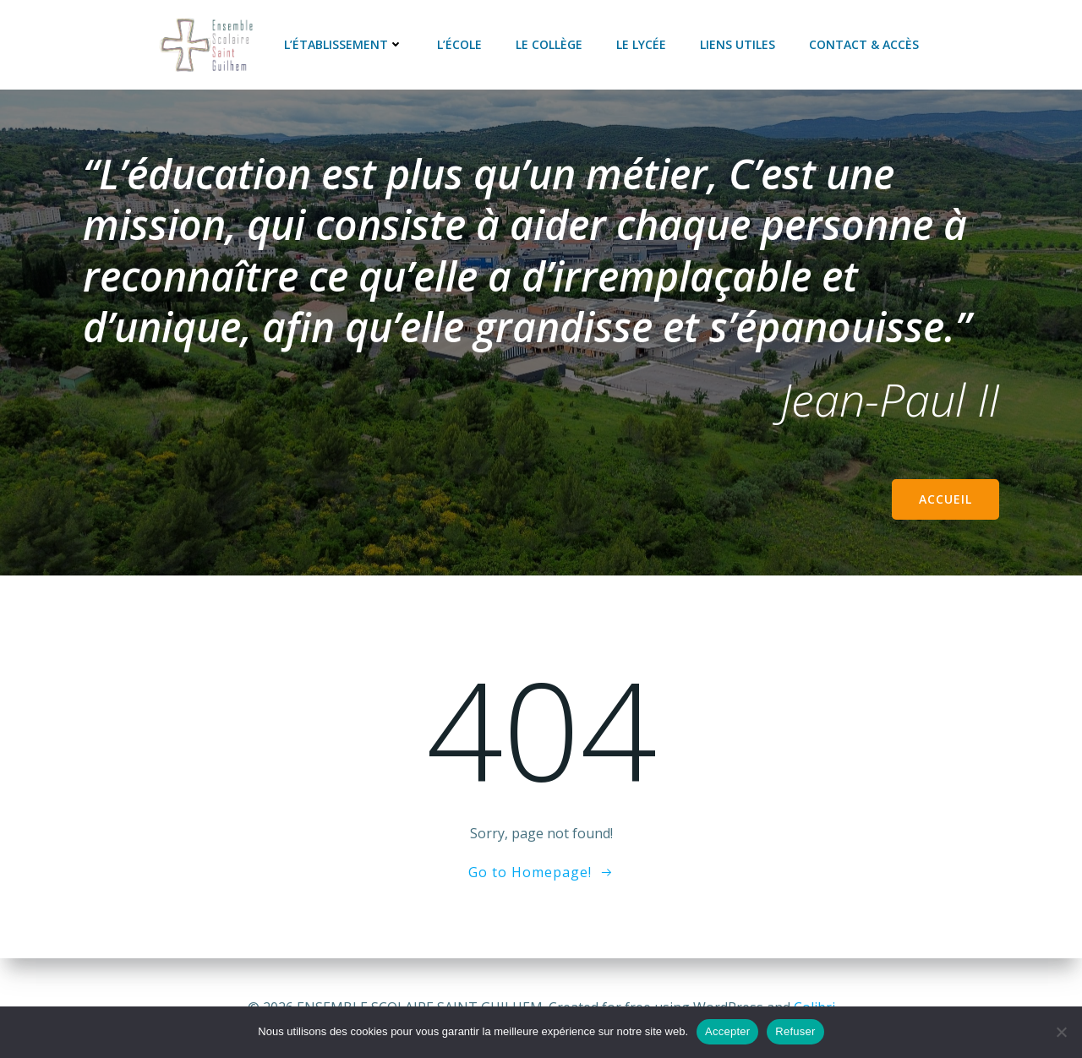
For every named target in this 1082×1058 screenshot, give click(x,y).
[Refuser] (1060, 1031)
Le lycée (641, 44)
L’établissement (343, 44)
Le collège (549, 44)
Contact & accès (864, 44)
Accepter (727, 1031)
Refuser (795, 1031)
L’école (459, 44)
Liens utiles (737, 44)
